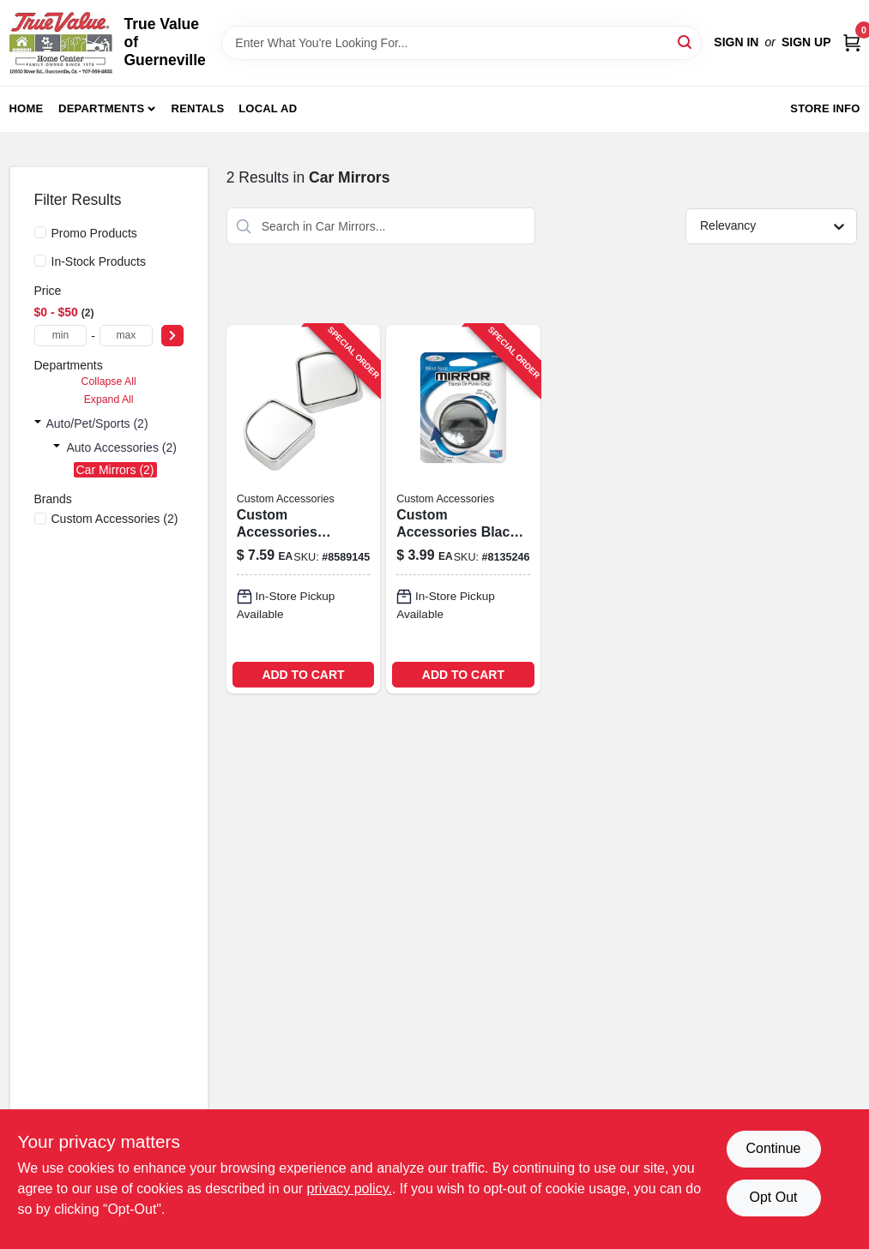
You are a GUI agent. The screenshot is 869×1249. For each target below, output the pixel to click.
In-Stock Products (99, 261)
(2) (114, 518)
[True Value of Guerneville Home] (60, 43)
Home (26, 108)
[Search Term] (461, 43)
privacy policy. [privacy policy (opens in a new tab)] (349, 1188)
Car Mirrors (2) (115, 470)
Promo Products (94, 233)
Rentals (198, 108)
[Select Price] (172, 335)
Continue (772, 1148)
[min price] (61, 335)
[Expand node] (37, 423)
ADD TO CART (303, 675)
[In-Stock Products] (40, 261)
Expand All (109, 399)
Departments (101, 108)
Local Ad (267, 108)
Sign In (736, 42)
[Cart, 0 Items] (851, 42)
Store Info (825, 108)
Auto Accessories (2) (122, 447)
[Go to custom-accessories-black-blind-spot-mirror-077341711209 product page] (463, 509)
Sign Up (806, 42)
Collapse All (108, 381)
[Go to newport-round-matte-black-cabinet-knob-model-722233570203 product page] (303, 509)
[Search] (685, 41)
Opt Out (773, 1197)
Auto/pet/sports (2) (97, 423)
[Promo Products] (40, 232)
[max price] (126, 335)
